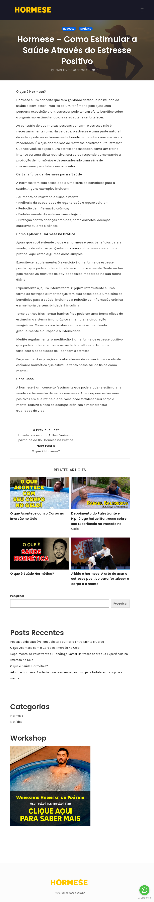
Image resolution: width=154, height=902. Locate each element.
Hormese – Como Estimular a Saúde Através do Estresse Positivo (77, 50)
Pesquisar (17, 589)
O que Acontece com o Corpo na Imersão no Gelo (45, 640)
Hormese (68, 28)
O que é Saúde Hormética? (32, 566)
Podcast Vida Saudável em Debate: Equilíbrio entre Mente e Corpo (57, 634)
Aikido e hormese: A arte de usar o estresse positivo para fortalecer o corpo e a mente (100, 571)
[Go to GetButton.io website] (144, 898)
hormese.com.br (75, 885)
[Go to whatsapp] (144, 890)
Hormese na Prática (58, 234)
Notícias (85, 28)
